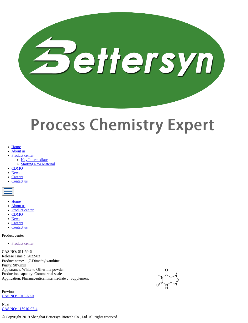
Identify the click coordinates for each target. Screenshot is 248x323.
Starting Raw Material (38, 164)
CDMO (17, 168)
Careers (17, 177)
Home (16, 147)
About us (18, 151)
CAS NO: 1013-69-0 (18, 296)
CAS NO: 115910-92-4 (19, 309)
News (15, 173)
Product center (22, 155)
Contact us (19, 181)
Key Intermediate (34, 160)
